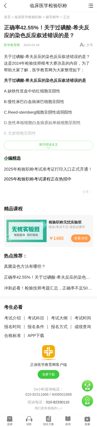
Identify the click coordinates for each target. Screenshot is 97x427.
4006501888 (62, 394)
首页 (7, 17)
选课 (9, 424)
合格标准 (12, 335)
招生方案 (48, 424)
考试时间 (82, 318)
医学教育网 (12, 45)
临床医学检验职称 (28, 17)
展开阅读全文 (48, 146)
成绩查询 (82, 326)
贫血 (24, 91)
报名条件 (36, 326)
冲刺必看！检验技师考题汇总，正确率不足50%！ (50, 288)
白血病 (30, 101)
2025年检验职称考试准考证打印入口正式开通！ (48, 169)
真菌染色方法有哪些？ (25, 266)
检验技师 (33, 63)
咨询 (68, 424)
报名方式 (59, 326)
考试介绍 (12, 318)
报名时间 (12, 326)
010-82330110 (57, 402)
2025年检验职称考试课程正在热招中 (37, 179)
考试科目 (36, 318)
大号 (89, 45)
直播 (87, 424)
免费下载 (48, 374)
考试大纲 (59, 318)
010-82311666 (37, 394)
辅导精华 (52, 17)
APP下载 (36, 335)
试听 (29, 424)
